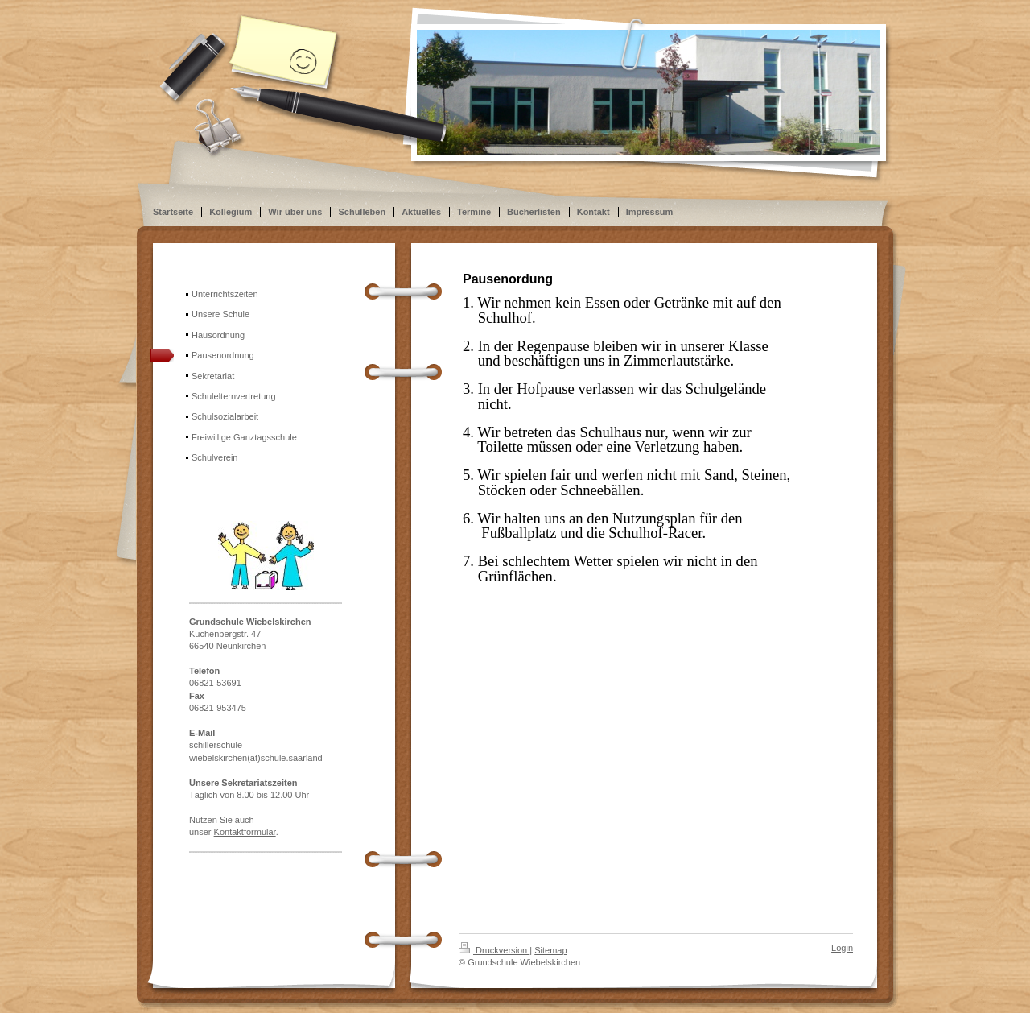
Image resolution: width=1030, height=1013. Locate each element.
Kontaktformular (245, 832)
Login (842, 948)
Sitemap (550, 950)
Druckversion (494, 950)
